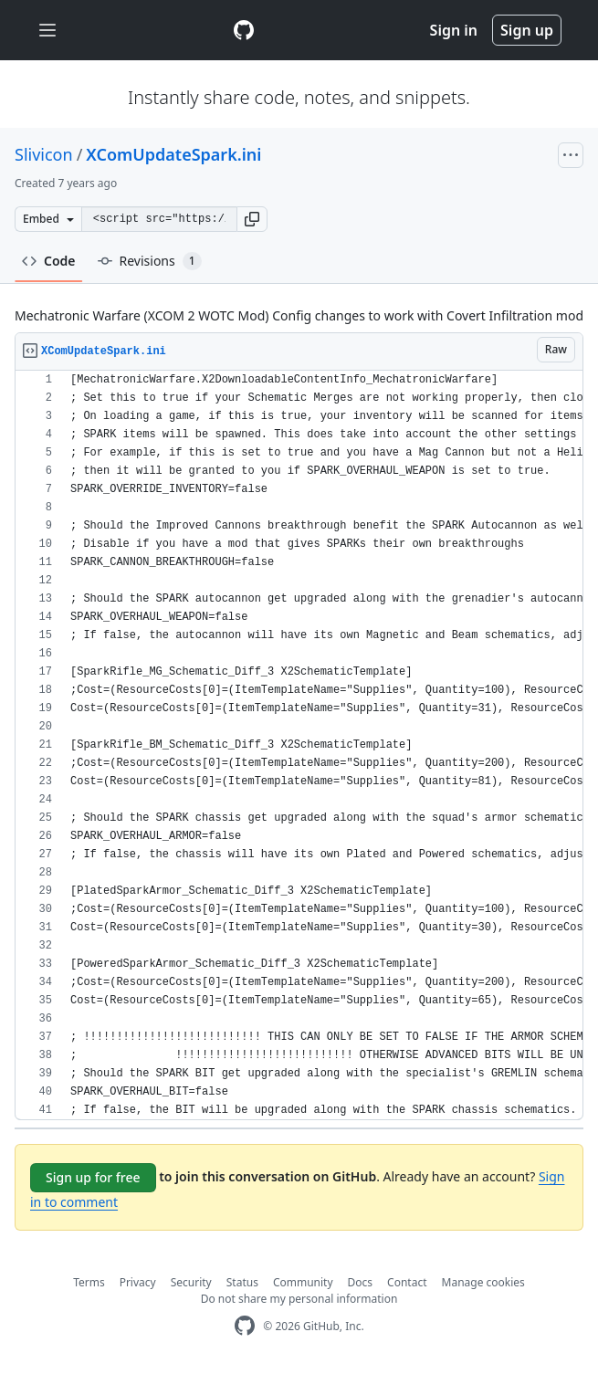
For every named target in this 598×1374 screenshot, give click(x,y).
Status (242, 1282)
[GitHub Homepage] (245, 1326)
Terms (89, 1282)
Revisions (150, 261)
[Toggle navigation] (47, 30)
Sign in (453, 30)
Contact (406, 1282)
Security (191, 1282)
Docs (360, 1282)
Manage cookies (483, 1282)
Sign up (526, 30)
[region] (299, 745)
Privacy (138, 1282)
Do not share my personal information (299, 1298)
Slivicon (44, 154)
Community (303, 1282)
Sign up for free (93, 1177)
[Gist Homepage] (244, 30)
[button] (252, 219)
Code (49, 260)
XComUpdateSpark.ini (173, 154)
